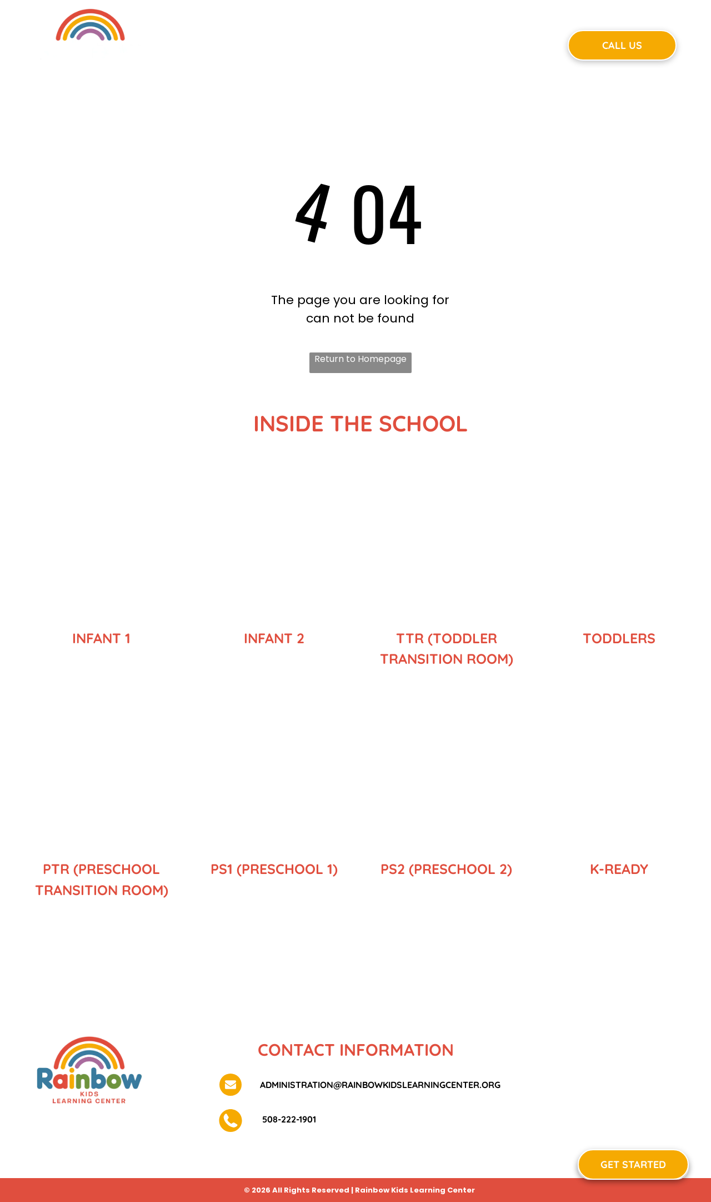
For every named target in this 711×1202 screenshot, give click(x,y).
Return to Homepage (360, 358)
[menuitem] (214, 43)
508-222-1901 (288, 1119)
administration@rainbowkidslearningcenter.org (380, 1084)
